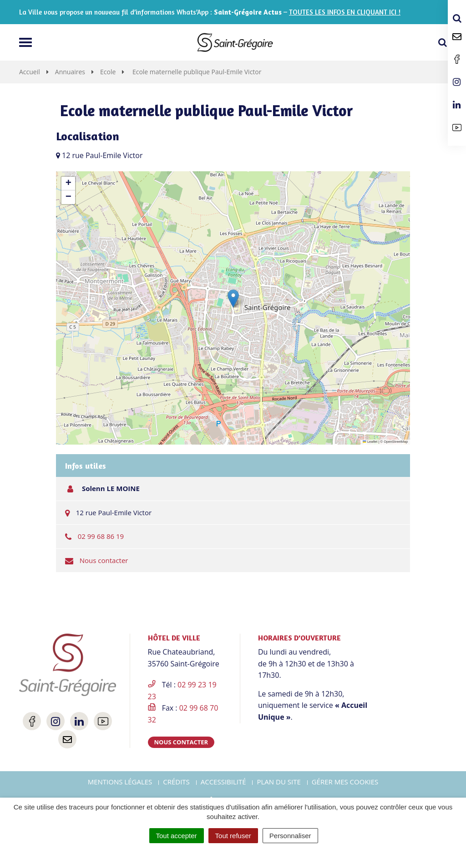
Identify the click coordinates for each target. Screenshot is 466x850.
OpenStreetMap (396, 442)
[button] (233, 298)
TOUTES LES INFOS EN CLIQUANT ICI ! (344, 12)
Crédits (176, 781)
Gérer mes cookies (345, 781)
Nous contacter (104, 560)
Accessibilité (223, 781)
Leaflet (370, 442)
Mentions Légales (120, 781)
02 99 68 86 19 (101, 536)
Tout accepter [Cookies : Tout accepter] (176, 836)
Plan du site (278, 781)
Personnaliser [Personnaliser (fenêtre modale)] (290, 836)
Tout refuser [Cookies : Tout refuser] (233, 836)
